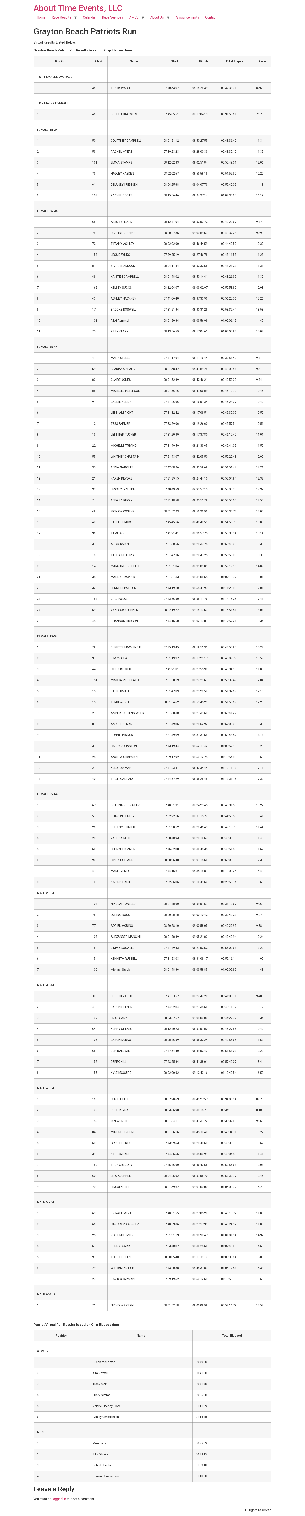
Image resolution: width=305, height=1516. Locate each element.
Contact (210, 17)
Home (41, 17)
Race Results (61, 17)
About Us (157, 17)
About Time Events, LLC (78, 8)
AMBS (134, 17)
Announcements (187, 17)
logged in (59, 1499)
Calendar (89, 17)
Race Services (112, 17)
